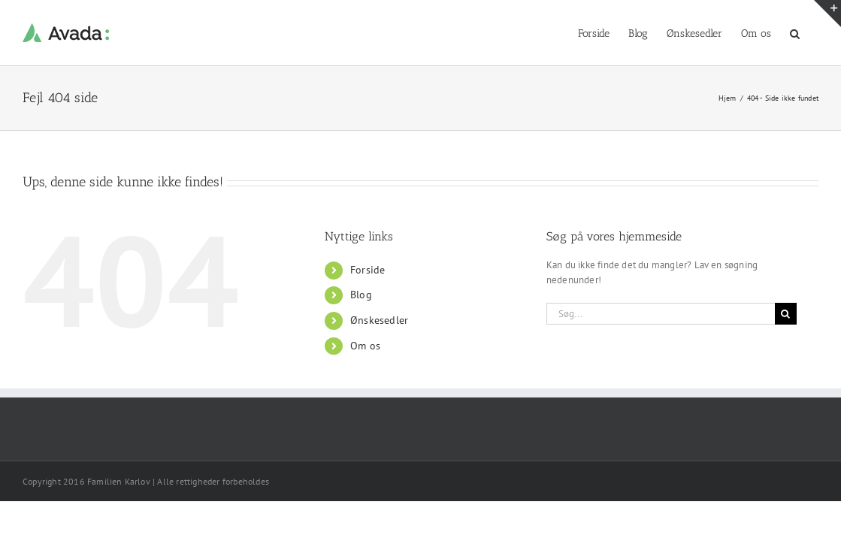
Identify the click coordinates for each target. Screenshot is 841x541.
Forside (367, 270)
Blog (361, 294)
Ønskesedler (379, 320)
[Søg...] (660, 314)
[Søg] (786, 314)
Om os (365, 345)
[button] (813, 32)
